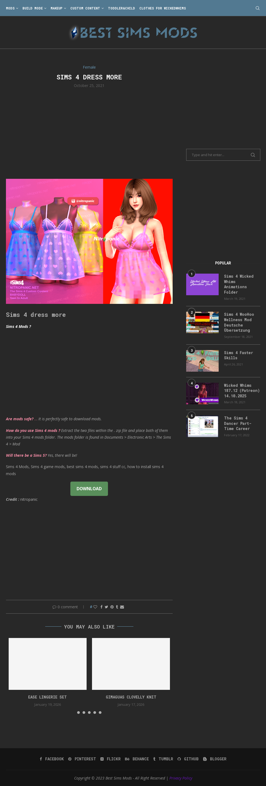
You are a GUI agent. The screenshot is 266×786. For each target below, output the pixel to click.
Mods (10, 8)
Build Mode (32, 8)
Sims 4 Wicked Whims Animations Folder (239, 284)
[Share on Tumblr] (117, 606)
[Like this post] (95, 606)
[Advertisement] (89, 133)
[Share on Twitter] (106, 606)
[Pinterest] (82, 759)
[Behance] (137, 759)
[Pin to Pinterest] (112, 606)
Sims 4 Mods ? (18, 326)
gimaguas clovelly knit (131, 697)
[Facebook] (52, 759)
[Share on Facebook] (101, 606)
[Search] (257, 8)
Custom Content (85, 8)
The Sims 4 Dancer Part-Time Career (237, 423)
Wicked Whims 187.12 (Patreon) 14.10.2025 (242, 390)
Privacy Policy (180, 778)
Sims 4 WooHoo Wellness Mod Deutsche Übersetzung (239, 322)
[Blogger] (214, 759)
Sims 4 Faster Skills (238, 355)
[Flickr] (110, 759)
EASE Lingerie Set (47, 697)
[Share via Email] (122, 606)
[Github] (188, 759)
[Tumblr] (163, 759)
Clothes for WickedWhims (162, 8)
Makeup (57, 8)
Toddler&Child (121, 8)
